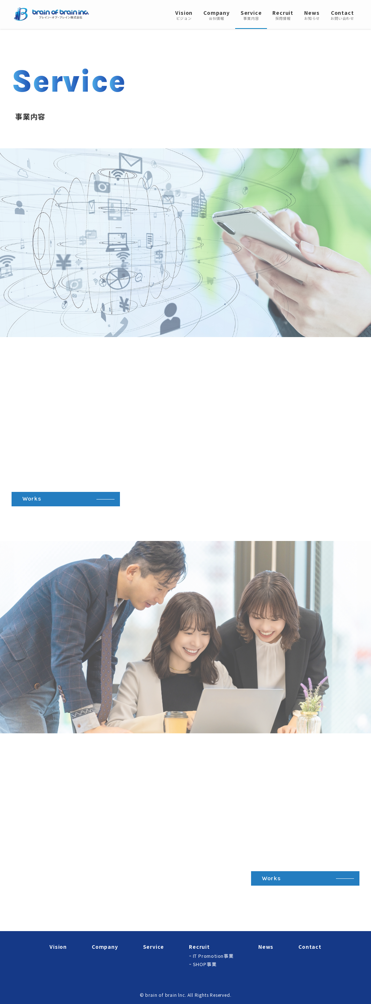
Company (105, 946)
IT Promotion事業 (213, 955)
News (265, 946)
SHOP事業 (205, 964)
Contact (310, 946)
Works (32, 498)
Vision (58, 946)
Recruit (199, 946)
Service (153, 946)
